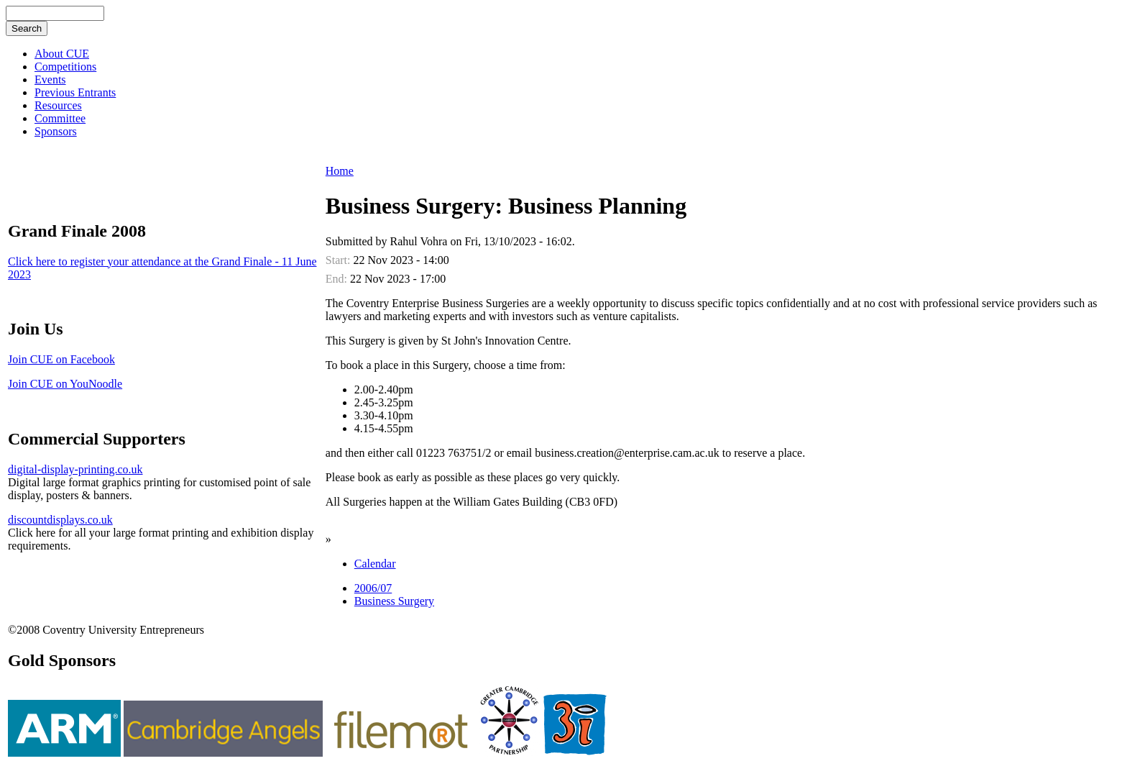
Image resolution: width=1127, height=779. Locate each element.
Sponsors (55, 131)
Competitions (65, 66)
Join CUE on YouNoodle (65, 384)
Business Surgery (394, 601)
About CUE (61, 53)
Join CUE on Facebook (61, 359)
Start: (340, 260)
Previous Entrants (75, 92)
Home (340, 171)
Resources (58, 105)
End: (338, 279)
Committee (60, 118)
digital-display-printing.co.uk (75, 469)
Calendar (375, 563)
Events (50, 79)
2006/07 (373, 588)
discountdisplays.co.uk (60, 520)
